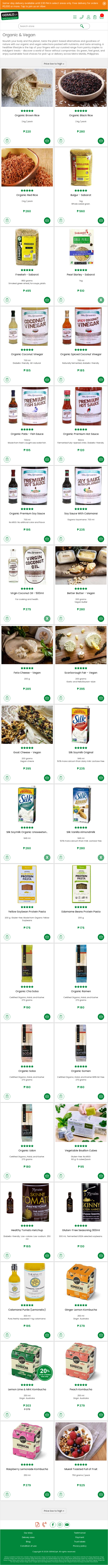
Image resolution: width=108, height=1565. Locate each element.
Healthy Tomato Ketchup (27, 1230)
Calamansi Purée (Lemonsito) (27, 1310)
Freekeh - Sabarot (27, 274)
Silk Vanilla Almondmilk (81, 832)
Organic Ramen (81, 991)
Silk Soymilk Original (81, 752)
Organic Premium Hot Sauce (81, 434)
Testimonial (80, 1532)
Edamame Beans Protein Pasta (80, 911)
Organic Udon (27, 1150)
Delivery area (28, 1537)
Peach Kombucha (81, 1389)
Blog (28, 1541)
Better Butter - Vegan (81, 593)
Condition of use (28, 1546)
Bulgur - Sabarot (80, 195)
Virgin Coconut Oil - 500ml (27, 593)
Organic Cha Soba (27, 991)
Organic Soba (27, 1071)
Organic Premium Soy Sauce (27, 513)
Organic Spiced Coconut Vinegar (81, 354)
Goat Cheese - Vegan (27, 752)
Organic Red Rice (27, 195)
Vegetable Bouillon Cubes (81, 1150)
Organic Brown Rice (27, 115)
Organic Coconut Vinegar (27, 354)
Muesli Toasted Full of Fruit (80, 1469)
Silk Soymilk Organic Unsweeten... (27, 832)
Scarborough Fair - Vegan (81, 673)
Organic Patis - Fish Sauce (27, 434)
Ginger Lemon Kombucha (81, 1310)
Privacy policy (79, 1546)
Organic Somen (81, 1071)
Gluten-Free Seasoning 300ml (81, 1230)
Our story (28, 1532)
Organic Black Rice (81, 115)
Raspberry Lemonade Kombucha (27, 1469)
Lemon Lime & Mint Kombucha (27, 1389)
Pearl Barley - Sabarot (81, 274)
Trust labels (79, 1541)
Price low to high (54, 63)
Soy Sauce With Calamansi (81, 513)
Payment (79, 1537)
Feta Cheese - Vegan (27, 673)
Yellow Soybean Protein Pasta (27, 911)
